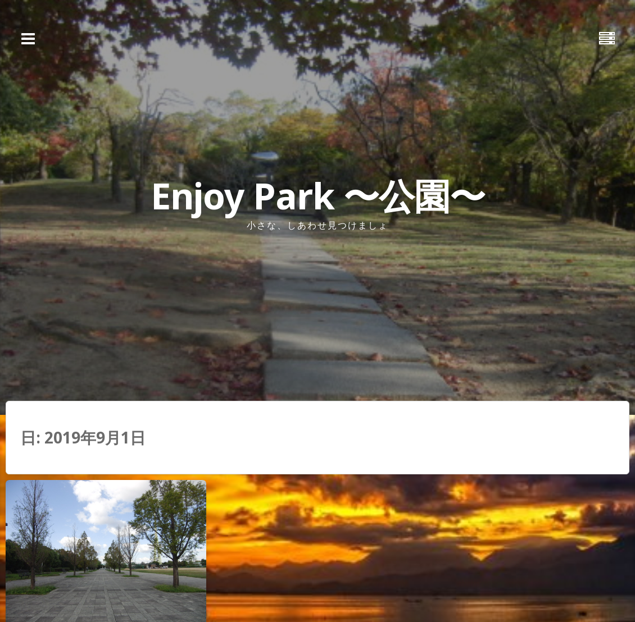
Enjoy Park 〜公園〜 (318, 195)
